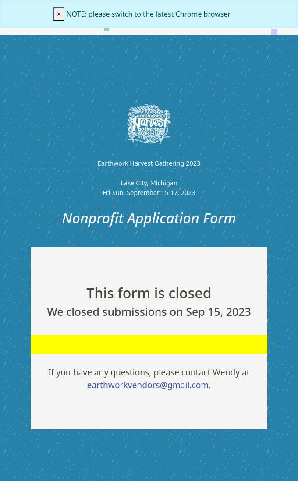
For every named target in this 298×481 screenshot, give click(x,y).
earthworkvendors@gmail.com (148, 385)
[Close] (58, 14)
